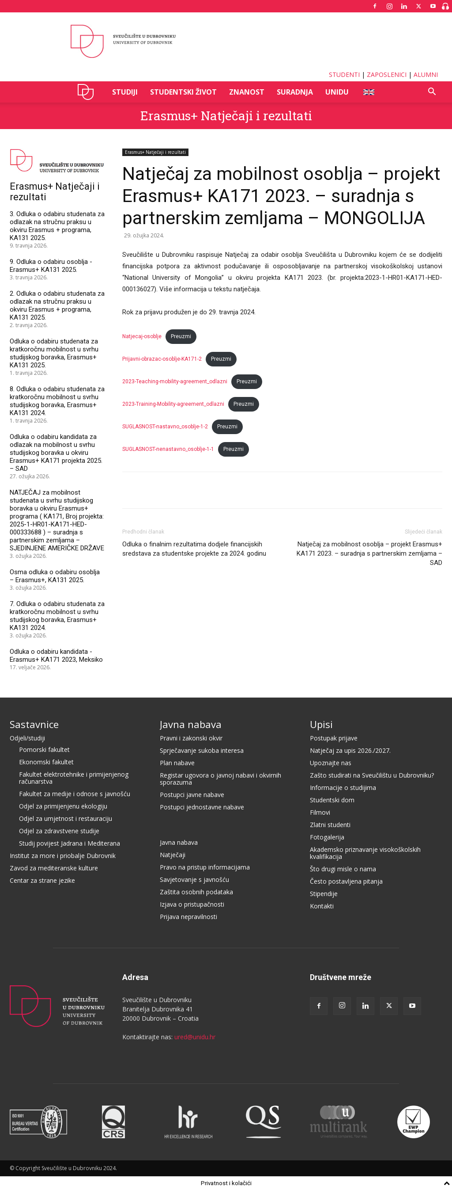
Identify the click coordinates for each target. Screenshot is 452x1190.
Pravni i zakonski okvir (191, 738)
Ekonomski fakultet (46, 762)
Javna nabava (191, 724)
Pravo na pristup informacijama (205, 867)
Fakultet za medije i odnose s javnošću (74, 794)
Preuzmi (181, 336)
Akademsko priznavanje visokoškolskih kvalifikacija (365, 853)
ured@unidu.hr (194, 1037)
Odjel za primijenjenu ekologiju (63, 806)
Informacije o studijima (343, 787)
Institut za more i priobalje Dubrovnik (63, 855)
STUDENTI (344, 74)
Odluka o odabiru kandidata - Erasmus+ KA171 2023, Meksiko (56, 656)
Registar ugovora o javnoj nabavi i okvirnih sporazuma (220, 778)
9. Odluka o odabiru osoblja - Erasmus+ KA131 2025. (51, 266)
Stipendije (324, 893)
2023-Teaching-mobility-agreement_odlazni (174, 381)
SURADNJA (295, 92)
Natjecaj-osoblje (142, 336)
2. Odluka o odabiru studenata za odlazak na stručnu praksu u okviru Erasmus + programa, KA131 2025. (57, 305)
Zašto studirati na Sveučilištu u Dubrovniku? (372, 775)
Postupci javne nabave (192, 794)
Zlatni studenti (330, 824)
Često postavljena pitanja (346, 881)
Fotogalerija (327, 837)
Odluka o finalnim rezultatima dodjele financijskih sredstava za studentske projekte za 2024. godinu (194, 548)
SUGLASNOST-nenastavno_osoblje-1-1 (168, 449)
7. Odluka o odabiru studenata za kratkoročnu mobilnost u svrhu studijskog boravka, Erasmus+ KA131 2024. (57, 616)
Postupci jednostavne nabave (202, 807)
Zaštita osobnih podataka (196, 892)
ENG (368, 92)
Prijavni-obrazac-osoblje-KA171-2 (162, 359)
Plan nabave (177, 763)
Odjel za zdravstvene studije (59, 831)
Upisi (321, 724)
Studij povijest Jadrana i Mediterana (69, 843)
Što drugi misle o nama (343, 869)
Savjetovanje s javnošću (194, 879)
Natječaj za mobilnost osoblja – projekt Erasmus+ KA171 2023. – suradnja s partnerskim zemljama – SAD (369, 553)
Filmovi (320, 812)
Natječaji (172, 855)
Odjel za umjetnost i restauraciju (65, 818)
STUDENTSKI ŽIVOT (183, 92)
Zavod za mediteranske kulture (54, 868)
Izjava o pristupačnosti (192, 904)
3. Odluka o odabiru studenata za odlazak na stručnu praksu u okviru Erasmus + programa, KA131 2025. (57, 226)
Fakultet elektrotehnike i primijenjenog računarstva (73, 778)
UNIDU (88, 92)
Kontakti (322, 906)
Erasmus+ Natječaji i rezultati (226, 115)
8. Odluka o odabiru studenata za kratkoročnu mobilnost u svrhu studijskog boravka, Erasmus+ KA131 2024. (57, 401)
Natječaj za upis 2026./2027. (350, 750)
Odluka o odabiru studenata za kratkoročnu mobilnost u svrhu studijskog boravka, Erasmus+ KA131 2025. (54, 353)
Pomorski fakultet (44, 749)
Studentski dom (332, 800)
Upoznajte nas (330, 763)
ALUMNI (426, 74)
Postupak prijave (334, 738)
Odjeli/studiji (27, 738)
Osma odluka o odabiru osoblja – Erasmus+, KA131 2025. (55, 576)
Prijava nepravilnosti (188, 916)
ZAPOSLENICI (387, 74)
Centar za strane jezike (42, 880)
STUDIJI (125, 92)
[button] (431, 92)
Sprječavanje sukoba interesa (202, 750)
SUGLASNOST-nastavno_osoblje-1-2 (165, 426)
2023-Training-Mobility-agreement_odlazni (173, 404)
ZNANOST (246, 92)
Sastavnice (34, 724)
